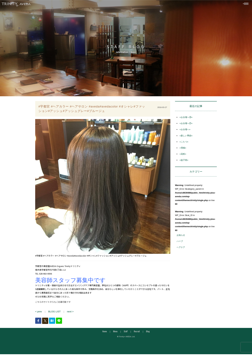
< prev (38, 312)
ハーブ (180, 242)
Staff (126, 332)
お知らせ (181, 236)
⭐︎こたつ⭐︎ (184, 143)
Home (104, 332)
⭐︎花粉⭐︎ (183, 155)
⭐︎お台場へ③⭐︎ (186, 118)
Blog (148, 332)
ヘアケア (181, 248)
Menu (115, 332)
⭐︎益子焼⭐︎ (184, 161)
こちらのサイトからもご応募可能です (53, 303)
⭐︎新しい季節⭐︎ (186, 137)
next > (67, 312)
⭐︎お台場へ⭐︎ (185, 130)
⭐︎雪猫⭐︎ (183, 149)
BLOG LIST (52, 312)
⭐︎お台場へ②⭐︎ (186, 124)
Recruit (137, 332)
